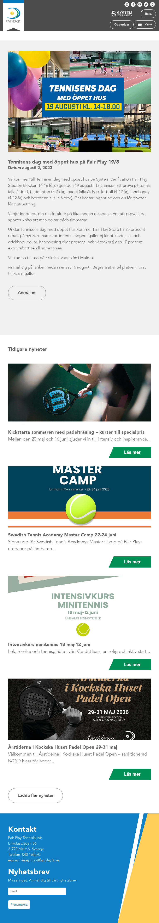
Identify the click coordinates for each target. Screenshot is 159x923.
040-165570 (31, 854)
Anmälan (27, 293)
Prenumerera (19, 904)
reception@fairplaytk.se (40, 860)
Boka (148, 14)
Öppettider (121, 25)
